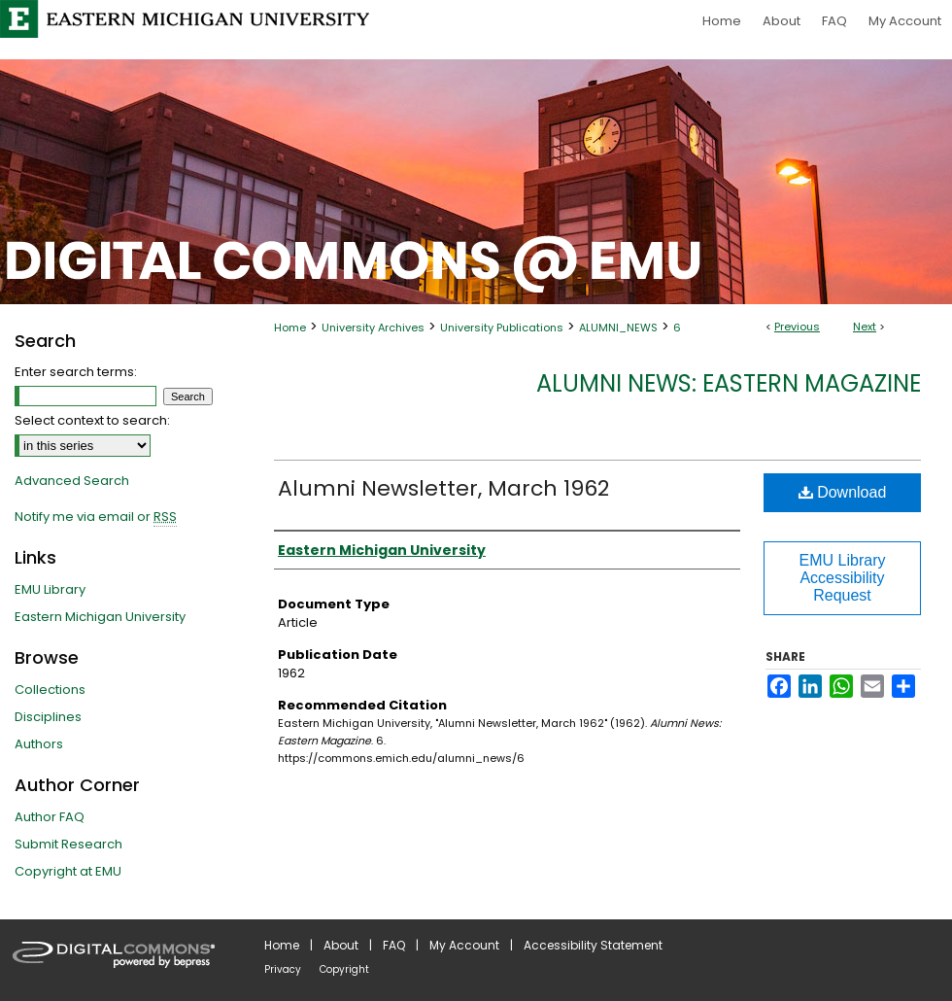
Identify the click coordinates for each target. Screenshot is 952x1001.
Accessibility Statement (593, 945)
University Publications (501, 327)
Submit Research (68, 844)
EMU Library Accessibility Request (842, 578)
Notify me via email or (96, 517)
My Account (464, 945)
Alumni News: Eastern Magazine (728, 383)
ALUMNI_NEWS (618, 327)
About (340, 945)
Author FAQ (50, 817)
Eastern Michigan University (100, 616)
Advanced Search (72, 480)
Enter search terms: (76, 371)
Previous (797, 326)
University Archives (373, 327)
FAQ (394, 945)
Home (290, 327)
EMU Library (50, 589)
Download (843, 492)
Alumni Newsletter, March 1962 (443, 488)
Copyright (344, 969)
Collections (50, 689)
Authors (39, 744)
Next (864, 326)
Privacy (282, 969)
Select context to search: (92, 420)
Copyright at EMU (68, 871)
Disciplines (48, 717)
